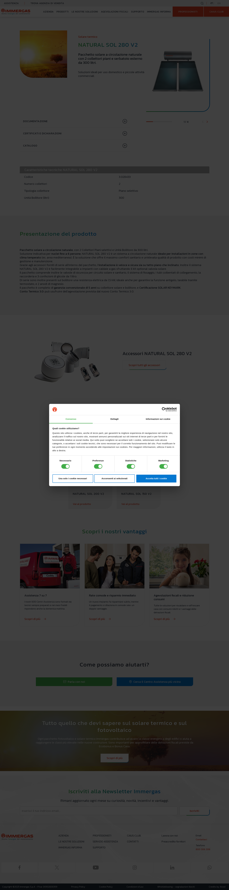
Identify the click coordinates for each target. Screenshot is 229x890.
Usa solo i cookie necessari (73, 478)
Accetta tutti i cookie (156, 478)
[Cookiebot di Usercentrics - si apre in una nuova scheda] (164, 409)
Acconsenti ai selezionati (114, 478)
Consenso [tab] (71, 419)
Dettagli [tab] (114, 419)
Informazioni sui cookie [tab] (158, 419)
